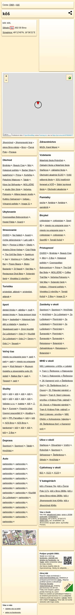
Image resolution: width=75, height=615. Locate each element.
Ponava (12, 152)
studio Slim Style (12, 189)
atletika (21, 310)
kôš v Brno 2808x (58, 491)
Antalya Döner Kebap (13, 250)
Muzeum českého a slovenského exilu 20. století (18, 371)
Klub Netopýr (16, 366)
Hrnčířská (7, 451)
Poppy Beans (15, 264)
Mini (29, 165)
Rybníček (44, 450)
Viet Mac (29, 269)
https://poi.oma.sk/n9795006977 (62, 135)
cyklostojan (45, 221)
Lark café (28, 240)
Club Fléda (30, 250)
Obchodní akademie (57, 189)
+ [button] (6, 76)
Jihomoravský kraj (23, 142)
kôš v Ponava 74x (48, 486)
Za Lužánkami (60, 314)
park (31, 357)
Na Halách (17, 235)
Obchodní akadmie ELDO (51, 175)
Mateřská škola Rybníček (51, 160)
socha (42, 203)
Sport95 (43, 240)
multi (30, 310)
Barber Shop (28, 170)
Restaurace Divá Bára (13, 274)
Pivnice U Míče (17, 245)
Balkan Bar (16, 376)
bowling (22, 324)
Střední (8, 27)
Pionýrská (57, 319)
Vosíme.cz (16, 259)
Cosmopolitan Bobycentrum (15, 217)
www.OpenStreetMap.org (49, 578)
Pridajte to (53, 600)
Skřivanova (45, 455)
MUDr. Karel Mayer (48, 147)
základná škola (58, 170)
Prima (18, 175)
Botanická (57, 343)
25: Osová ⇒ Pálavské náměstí (54, 405)
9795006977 (53, 517)
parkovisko (8, 464)
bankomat (7, 428)
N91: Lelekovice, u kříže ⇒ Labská (56, 366)
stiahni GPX (44, 521)
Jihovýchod (8, 142)
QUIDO (6, 235)
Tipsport (6, 381)
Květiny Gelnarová (11, 199)
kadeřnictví (8, 175)
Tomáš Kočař (56, 240)
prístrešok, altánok (11, 292)
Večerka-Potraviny (58, 277)
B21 (41, 473)
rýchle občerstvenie (12, 240)
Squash (15, 343)
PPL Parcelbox (16, 418)
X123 (56, 473)
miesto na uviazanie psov (14, 357)
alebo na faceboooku (13, 612)
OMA (11, 5)
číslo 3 (22, 334)
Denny (31, 339)
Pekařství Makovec (11, 180)
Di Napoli (18, 269)
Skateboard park (10, 329)
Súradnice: (8, 32)
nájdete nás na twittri (13, 609)
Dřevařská (56, 445)
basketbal (14, 319)
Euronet (12, 408)
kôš (18, 5)
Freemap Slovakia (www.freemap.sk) (46, 585)
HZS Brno (9, 423)
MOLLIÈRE (28, 184)
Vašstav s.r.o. (9, 404)
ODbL (59, 580)
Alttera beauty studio (23, 194)
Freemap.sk (43, 135)
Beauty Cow (19, 165)
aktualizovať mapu (54, 515)
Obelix (29, 245)
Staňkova (44, 445)
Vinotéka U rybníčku (19, 278)
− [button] (6, 80)
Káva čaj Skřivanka (11, 184)
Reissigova (45, 343)
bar (6, 259)
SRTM (64, 598)
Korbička (28, 175)
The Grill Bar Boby (13, 254)
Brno (23, 147)
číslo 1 (6, 343)
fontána (51, 203)
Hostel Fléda (8, 222)
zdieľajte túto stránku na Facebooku (49, 559)
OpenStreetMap (29, 135)
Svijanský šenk (58, 282)
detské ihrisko (9, 310)
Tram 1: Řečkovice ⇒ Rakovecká (57, 371)
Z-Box (11, 433)
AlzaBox (29, 413)
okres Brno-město (11, 147)
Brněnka (6, 165)
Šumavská (44, 334)
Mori (5, 245)
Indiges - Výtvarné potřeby (52, 287)
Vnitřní (67, 445)
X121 (48, 473)
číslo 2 (22, 339)
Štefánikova (58, 455)
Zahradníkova (46, 348)
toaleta (21, 404)
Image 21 (25, 204)
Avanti (20, 222)
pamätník (44, 207)
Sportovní (7, 446)
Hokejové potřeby (11, 170)
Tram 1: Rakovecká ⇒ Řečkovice (57, 376)
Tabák (26, 180)
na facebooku (47, 557)
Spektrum (29, 254)
